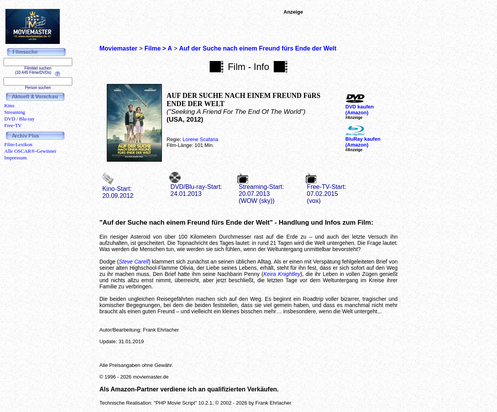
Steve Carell (133, 261)
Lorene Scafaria (200, 139)
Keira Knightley (281, 274)
